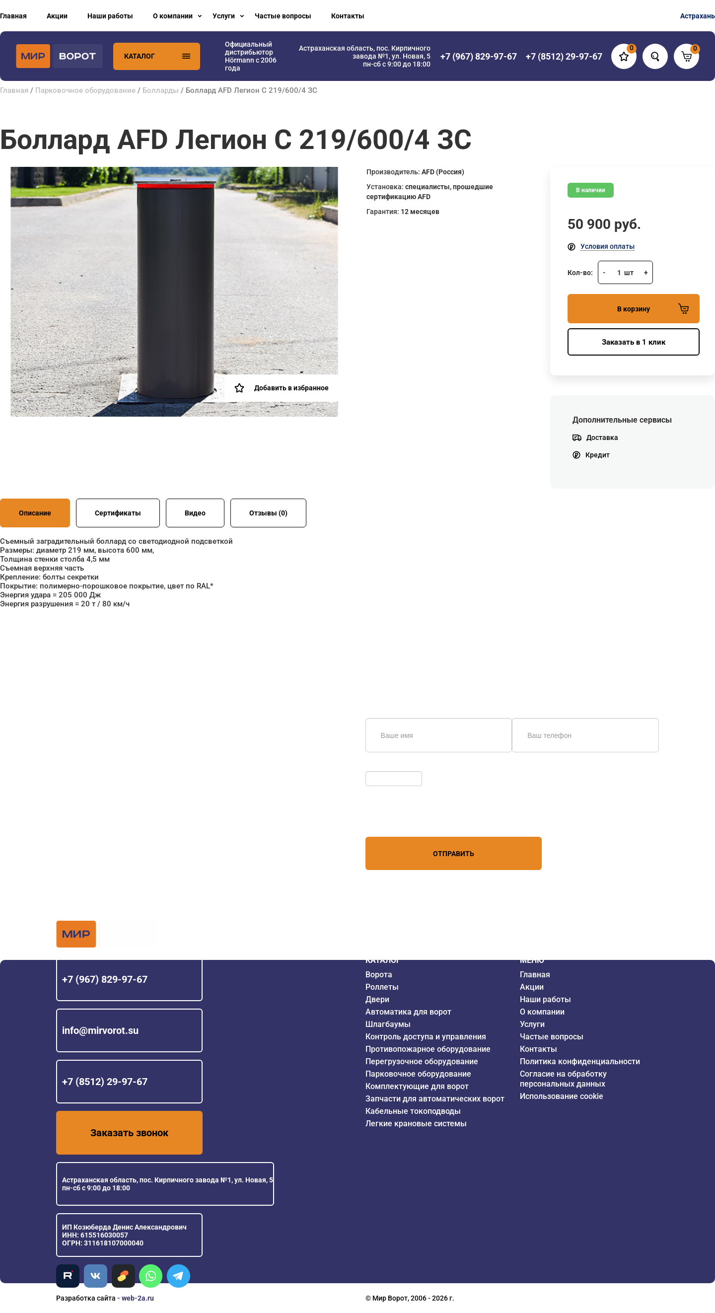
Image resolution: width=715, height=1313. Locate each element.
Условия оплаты (607, 246)
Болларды (161, 90)
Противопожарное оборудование (428, 1049)
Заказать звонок (129, 1133)
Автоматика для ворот (408, 1012)
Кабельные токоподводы (413, 1111)
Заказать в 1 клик (633, 342)
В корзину (653, 308)
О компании (173, 16)
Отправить (453, 854)
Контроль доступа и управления (425, 1036)
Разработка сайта (86, 1298)
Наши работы (110, 16)
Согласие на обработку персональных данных (563, 1079)
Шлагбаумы (388, 1024)
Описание (35, 513)
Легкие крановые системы (416, 1123)
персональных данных (402, 818)
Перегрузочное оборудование (421, 1061)
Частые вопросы (283, 16)
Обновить (384, 766)
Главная (13, 16)
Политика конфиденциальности (580, 1061)
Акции (57, 16)
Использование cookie (561, 1096)
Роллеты (382, 987)
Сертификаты (118, 513)
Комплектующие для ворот (417, 1086)
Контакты (347, 16)
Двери (377, 999)
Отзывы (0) (268, 513)
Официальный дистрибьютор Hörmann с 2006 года (251, 56)
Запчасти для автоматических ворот (434, 1098)
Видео (195, 513)
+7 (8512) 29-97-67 (104, 1082)
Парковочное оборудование (85, 90)
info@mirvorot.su (100, 1030)
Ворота (378, 974)
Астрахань (697, 16)
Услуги (224, 16)
